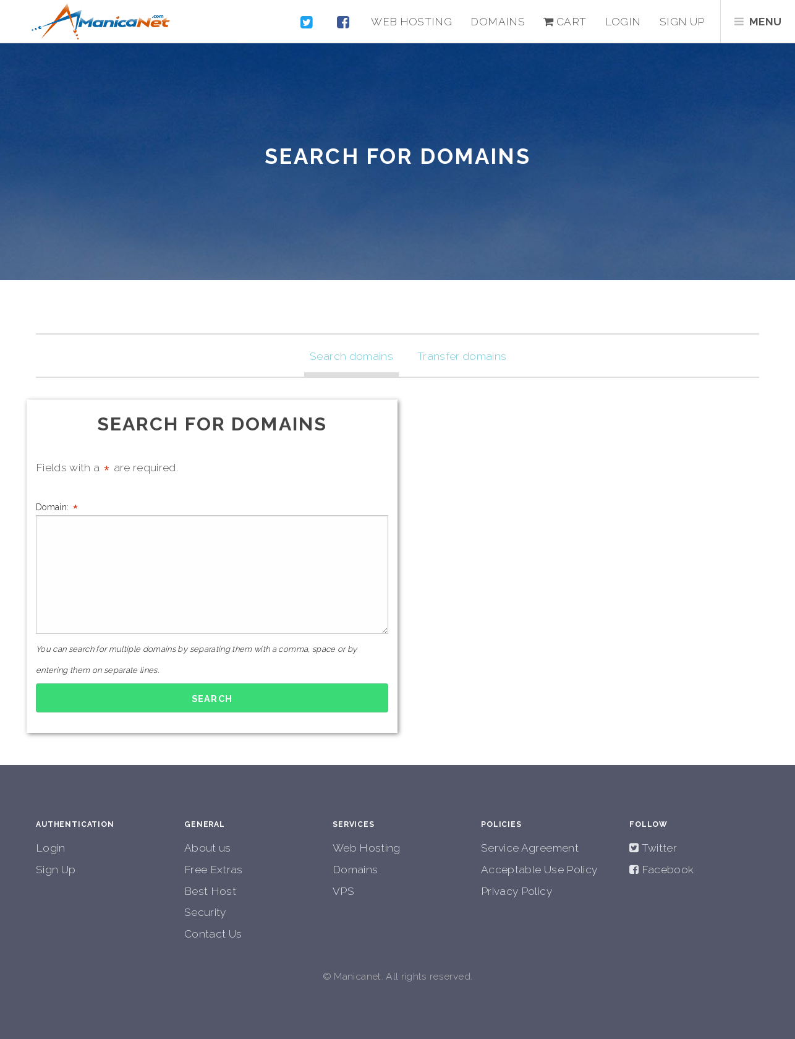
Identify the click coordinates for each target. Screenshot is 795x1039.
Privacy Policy (516, 891)
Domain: (212, 566)
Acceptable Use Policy (539, 869)
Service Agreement (530, 848)
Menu (765, 21)
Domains (497, 21)
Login (623, 21)
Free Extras (213, 869)
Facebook (666, 869)
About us (207, 848)
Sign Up (55, 869)
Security (205, 912)
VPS (343, 891)
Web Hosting (411, 21)
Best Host (210, 891)
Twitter (658, 848)
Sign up (682, 21)
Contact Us (213, 934)
